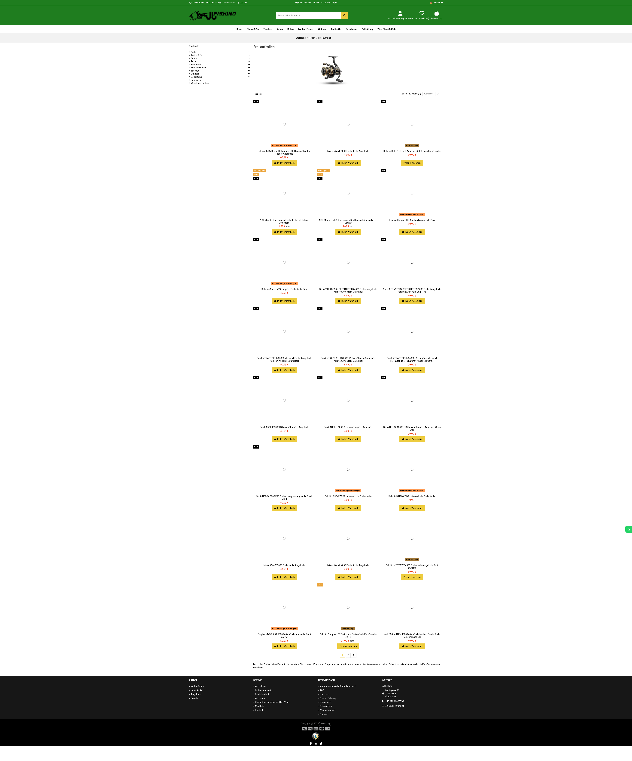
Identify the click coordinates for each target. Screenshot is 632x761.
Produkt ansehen (412, 163)
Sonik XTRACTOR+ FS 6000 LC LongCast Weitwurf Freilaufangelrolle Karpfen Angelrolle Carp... (412, 360)
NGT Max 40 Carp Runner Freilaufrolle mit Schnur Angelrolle (284, 222)
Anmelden (260, 687)
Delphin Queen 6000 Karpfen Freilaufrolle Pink (284, 289)
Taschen (195, 70)
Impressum (325, 703)
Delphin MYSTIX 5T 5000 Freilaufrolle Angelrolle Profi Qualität (284, 636)
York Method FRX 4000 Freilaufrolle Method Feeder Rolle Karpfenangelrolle (412, 636)
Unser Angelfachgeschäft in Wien (272, 703)
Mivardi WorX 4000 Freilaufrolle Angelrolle (348, 566)
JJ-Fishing (325, 724)
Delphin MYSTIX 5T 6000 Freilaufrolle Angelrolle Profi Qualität (412, 567)
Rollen (194, 61)
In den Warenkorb (284, 163)
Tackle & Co (196, 55)
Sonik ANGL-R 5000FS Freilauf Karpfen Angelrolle (284, 428)
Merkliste (259, 707)
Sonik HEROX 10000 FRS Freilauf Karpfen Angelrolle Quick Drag (412, 429)
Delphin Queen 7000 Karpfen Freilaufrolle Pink (412, 220)
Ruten (194, 58)
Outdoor (195, 73)
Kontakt (259, 711)
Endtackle (196, 64)
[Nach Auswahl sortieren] (427, 94)
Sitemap (324, 715)
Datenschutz (326, 707)
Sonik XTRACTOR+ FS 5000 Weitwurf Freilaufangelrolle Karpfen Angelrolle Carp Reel (284, 360)
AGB (322, 691)
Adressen (260, 699)
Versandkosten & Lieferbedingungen (338, 687)
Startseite (194, 46)
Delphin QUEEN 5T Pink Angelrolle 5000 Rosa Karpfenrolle (412, 151)
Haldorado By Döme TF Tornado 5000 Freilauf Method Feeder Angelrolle (284, 153)
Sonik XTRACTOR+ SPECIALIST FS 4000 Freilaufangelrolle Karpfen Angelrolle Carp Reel (348, 291)
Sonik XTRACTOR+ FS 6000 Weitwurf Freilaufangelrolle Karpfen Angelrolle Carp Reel (348, 360)
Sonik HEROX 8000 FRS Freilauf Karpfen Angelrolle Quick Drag (284, 498)
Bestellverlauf (262, 695)
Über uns (242, 3)
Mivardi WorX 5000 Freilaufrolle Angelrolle (284, 566)
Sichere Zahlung (328, 699)
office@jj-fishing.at (394, 707)
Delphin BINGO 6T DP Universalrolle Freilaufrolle (412, 497)
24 (438, 94)
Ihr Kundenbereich (264, 691)
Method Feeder (198, 67)
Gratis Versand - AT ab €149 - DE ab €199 (316, 3)
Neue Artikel (197, 691)
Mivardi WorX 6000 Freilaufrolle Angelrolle (348, 151)
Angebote (196, 695)
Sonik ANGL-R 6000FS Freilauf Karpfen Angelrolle (348, 428)
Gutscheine (196, 80)
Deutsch (436, 3)
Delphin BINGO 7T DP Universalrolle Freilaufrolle (348, 497)
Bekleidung (196, 77)
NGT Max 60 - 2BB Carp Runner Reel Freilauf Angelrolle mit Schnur (348, 222)
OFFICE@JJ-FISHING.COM (223, 3)
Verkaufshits (197, 687)
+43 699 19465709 (198, 3)
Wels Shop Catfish (200, 83)
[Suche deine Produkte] (344, 15)
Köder (194, 52)
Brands (194, 699)
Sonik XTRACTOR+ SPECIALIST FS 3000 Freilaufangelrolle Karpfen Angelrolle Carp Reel (412, 291)
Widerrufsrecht (327, 711)
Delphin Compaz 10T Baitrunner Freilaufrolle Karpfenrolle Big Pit (348, 636)
